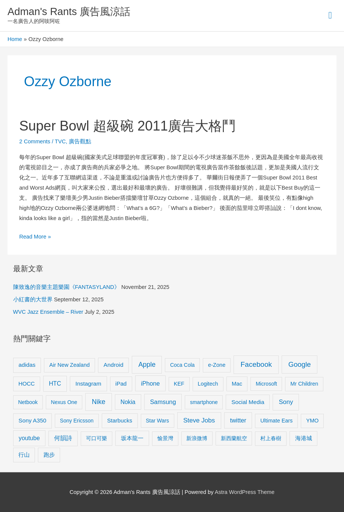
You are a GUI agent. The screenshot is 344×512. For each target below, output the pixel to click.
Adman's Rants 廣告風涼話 (69, 11)
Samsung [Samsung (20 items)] (163, 401)
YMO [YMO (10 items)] (312, 421)
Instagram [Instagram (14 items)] (88, 383)
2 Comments (34, 141)
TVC (60, 141)
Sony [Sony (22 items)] (286, 402)
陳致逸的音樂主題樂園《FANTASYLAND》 (66, 287)
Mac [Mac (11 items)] (237, 384)
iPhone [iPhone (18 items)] (150, 383)
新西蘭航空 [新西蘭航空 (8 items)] (234, 438)
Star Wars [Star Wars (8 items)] (157, 421)
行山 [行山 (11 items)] (24, 455)
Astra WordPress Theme (245, 492)
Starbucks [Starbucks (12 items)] (119, 420)
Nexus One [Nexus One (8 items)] (64, 402)
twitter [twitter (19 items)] (238, 420)
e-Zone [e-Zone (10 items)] (216, 365)
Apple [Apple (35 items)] (146, 364)
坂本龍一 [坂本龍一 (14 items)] (132, 438)
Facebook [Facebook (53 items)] (256, 364)
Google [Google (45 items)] (299, 364)
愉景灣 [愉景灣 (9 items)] (165, 438)
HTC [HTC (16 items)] (55, 383)
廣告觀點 (80, 141)
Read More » (35, 236)
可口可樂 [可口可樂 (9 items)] (96, 438)
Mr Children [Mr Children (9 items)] (304, 384)
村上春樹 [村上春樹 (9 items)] (270, 438)
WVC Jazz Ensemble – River (48, 312)
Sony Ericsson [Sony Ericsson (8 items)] (77, 421)
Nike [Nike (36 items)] (98, 402)
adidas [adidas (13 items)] (26, 365)
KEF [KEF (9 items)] (179, 384)
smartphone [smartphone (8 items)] (204, 402)
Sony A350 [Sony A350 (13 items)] (32, 420)
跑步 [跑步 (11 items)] (49, 455)
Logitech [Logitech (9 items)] (208, 384)
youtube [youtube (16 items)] (29, 438)
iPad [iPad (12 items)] (121, 383)
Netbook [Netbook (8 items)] (28, 402)
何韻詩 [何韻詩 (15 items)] (63, 438)
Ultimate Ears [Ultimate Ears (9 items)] (276, 421)
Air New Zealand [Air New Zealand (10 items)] (69, 365)
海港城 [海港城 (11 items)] (303, 438)
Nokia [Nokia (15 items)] (128, 402)
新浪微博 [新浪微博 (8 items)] (196, 438)
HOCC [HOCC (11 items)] (26, 384)
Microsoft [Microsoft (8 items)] (266, 384)
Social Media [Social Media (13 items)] (247, 402)
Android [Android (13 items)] (114, 365)
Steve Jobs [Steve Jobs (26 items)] (199, 420)
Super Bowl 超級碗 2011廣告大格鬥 (127, 126)
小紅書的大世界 (33, 299)
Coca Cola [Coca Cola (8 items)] (182, 365)
